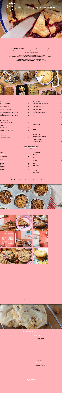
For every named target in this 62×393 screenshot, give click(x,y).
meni (30, 8)
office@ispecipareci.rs (40, 365)
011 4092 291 (40, 360)
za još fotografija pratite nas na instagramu (31, 299)
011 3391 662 (40, 340)
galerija (36, 8)
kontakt (43, 8)
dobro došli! (22, 8)
